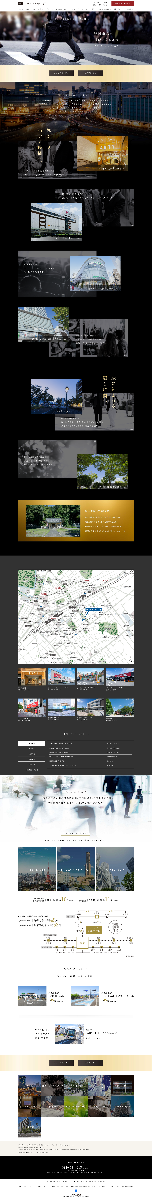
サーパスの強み (128, 9)
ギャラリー (85, 9)
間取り (94, 9)
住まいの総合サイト (24, 1187)
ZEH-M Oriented (104, 9)
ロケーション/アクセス (59, 9)
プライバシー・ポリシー (64, 1187)
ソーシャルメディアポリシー (100, 1187)
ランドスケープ (74, 9)
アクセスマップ (95, 2)
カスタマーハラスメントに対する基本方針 (121, 1187)
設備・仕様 (117, 9)
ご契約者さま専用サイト (99, 5)
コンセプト (45, 9)
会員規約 (53, 1187)
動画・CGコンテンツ (32, 9)
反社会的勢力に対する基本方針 (81, 1187)
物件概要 (105, 2)
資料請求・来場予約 (122, 4)
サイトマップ (35, 1187)
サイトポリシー (44, 1187)
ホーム (21, 9)
